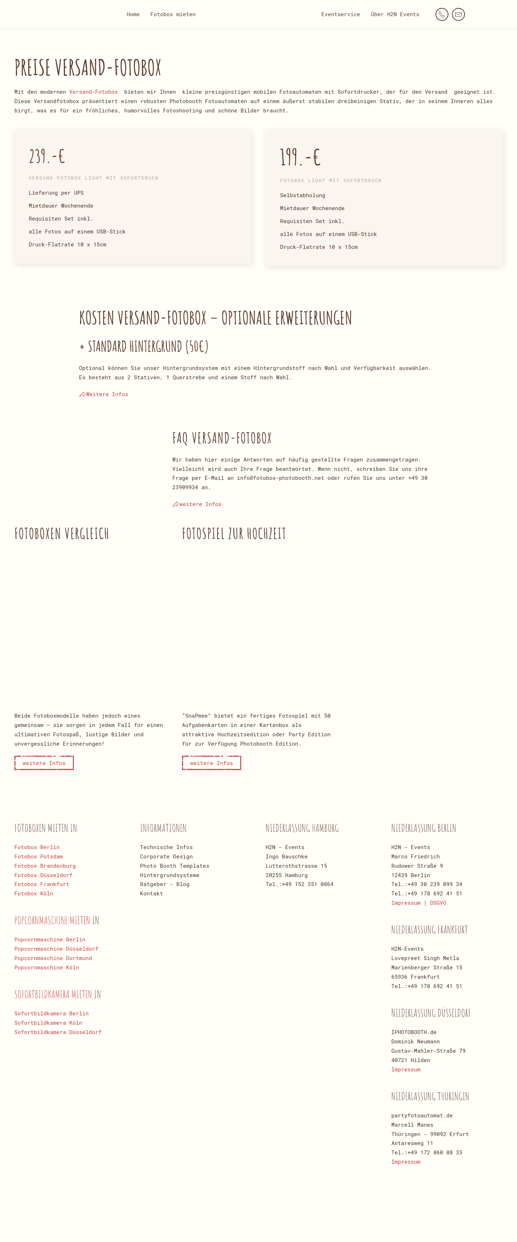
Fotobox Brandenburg (45, 865)
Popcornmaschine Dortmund (53, 957)
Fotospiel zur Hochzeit (234, 533)
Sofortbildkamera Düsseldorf (58, 1031)
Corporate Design (166, 856)
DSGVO (438, 902)
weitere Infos (197, 504)
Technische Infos (166, 847)
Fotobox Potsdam (38, 856)
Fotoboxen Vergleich (62, 533)
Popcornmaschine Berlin (49, 939)
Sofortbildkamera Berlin (51, 1013)
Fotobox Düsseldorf (43, 875)
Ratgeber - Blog (165, 884)
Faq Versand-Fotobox (222, 437)
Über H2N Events (395, 14)
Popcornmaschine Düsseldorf (56, 948)
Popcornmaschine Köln (46, 967)
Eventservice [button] (340, 14)
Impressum (405, 902)
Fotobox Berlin (37, 847)
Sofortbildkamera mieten (54, 994)
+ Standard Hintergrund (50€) (144, 346)
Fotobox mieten (173, 14)
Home (133, 14)
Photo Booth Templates (174, 865)
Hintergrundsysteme (170, 875)
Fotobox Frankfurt (41, 884)
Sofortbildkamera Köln (48, 1022)
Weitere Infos (103, 394)
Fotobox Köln (33, 893)
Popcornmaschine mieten (53, 920)
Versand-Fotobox (93, 91)
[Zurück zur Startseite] (258, 14)
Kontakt (151, 893)
